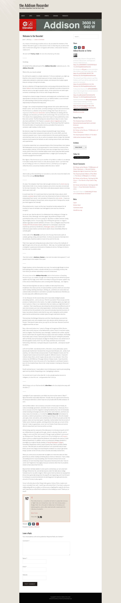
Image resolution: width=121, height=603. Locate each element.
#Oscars (84, 69)
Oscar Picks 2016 (78, 127)
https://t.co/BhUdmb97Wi (80, 95)
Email (25, 566)
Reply (79, 67)
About (23, 16)
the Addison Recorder (34, 5)
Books (38, 16)
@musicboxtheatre (91, 99)
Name (25, 558)
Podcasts (65, 16)
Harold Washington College (55, 442)
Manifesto (31, 527)
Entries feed (76, 205)
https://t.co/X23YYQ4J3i (79, 73)
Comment (26, 541)
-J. (32, 497)
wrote (60, 198)
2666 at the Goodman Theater (82, 137)
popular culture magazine (52, 121)
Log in (75, 202)
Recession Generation (38, 113)
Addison (28, 88)
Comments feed (78, 207)
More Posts (34, 513)
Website (25, 575)
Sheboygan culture (49, 226)
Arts (30, 16)
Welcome (36, 527)
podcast (31, 196)
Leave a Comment (39, 39)
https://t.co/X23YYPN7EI (80, 84)
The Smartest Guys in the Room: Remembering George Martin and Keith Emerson (84, 123)
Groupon (64, 436)
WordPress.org (77, 210)
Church (51, 598)
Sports (47, 16)
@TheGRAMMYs (92, 89)
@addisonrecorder (78, 112)
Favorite (88, 67)
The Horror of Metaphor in (85, 176)
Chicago (55, 16)
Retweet (83, 67)
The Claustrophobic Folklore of (85, 135)
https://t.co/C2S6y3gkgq (80, 106)
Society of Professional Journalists (32, 224)
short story (64, 184)
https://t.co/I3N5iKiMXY (79, 64)
